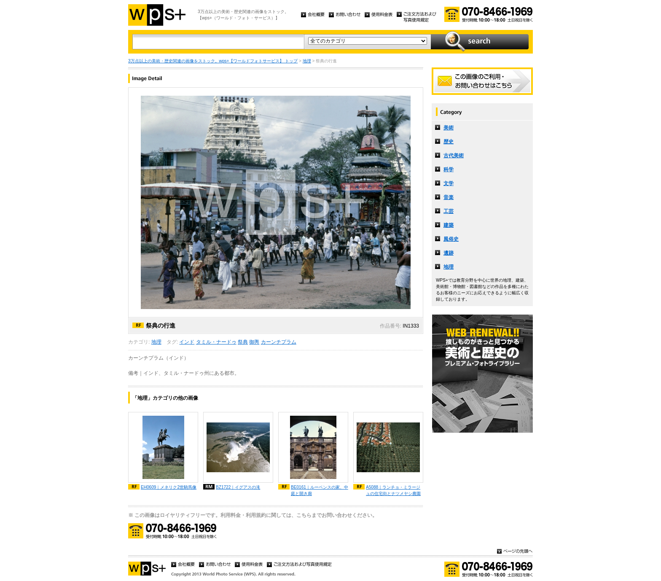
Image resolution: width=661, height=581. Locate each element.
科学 (448, 169)
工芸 (448, 211)
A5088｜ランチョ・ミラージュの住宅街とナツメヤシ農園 (393, 490)
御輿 (254, 342)
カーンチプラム (278, 342)
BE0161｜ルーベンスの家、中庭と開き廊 (319, 490)
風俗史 (451, 239)
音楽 (448, 197)
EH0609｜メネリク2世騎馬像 (168, 487)
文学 (448, 183)
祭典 (243, 342)
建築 (448, 225)
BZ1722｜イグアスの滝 (238, 487)
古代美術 (453, 156)
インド (186, 342)
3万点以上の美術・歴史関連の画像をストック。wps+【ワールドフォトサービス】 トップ (213, 61)
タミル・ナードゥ (216, 342)
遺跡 (448, 253)
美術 (448, 128)
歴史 (448, 142)
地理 (307, 61)
